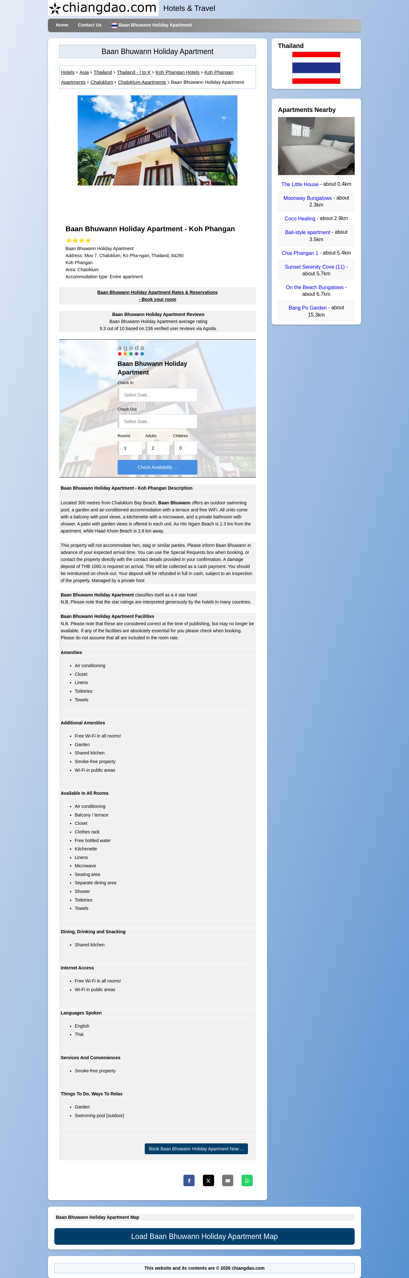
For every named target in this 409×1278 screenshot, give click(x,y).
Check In (126, 383)
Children (180, 436)
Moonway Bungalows (308, 198)
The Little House (301, 184)
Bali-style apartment (308, 232)
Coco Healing (301, 218)
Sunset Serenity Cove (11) (315, 267)
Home (62, 25)
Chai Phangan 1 (301, 253)
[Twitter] (208, 1180)
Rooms (124, 436)
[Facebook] (189, 1180)
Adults (151, 436)
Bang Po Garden (308, 308)
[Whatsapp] (247, 1180)
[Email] (227, 1180)
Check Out (127, 409)
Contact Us (90, 25)
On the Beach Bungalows (315, 287)
